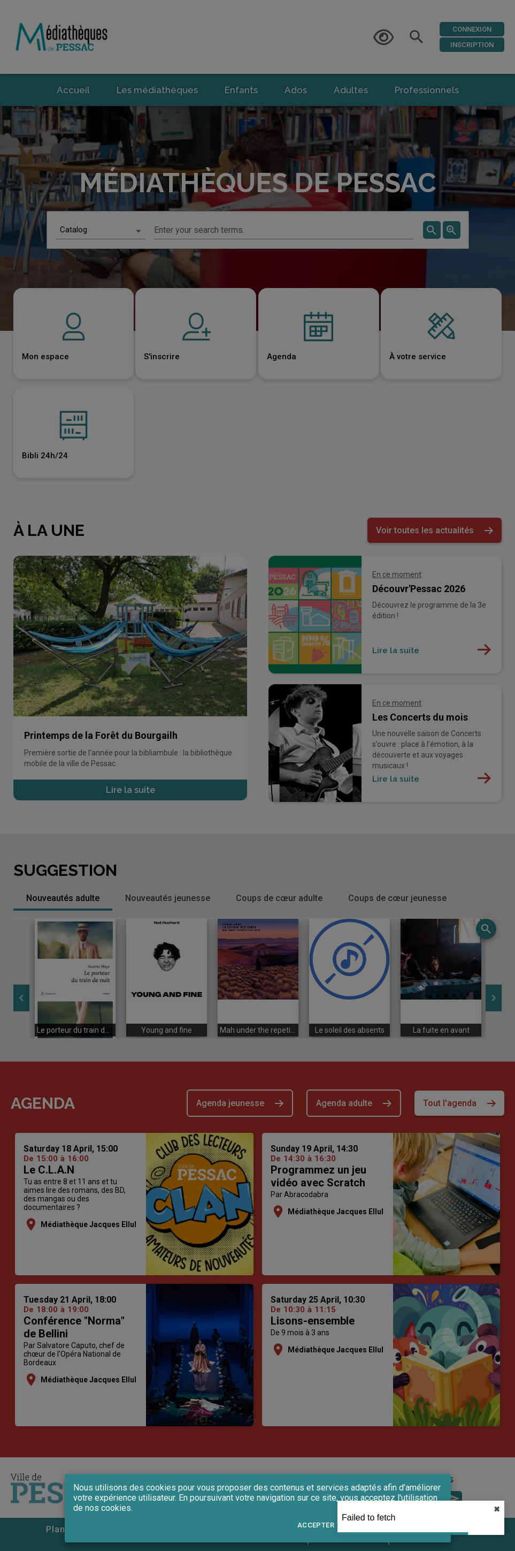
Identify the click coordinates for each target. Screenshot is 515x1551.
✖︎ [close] (497, 1509)
